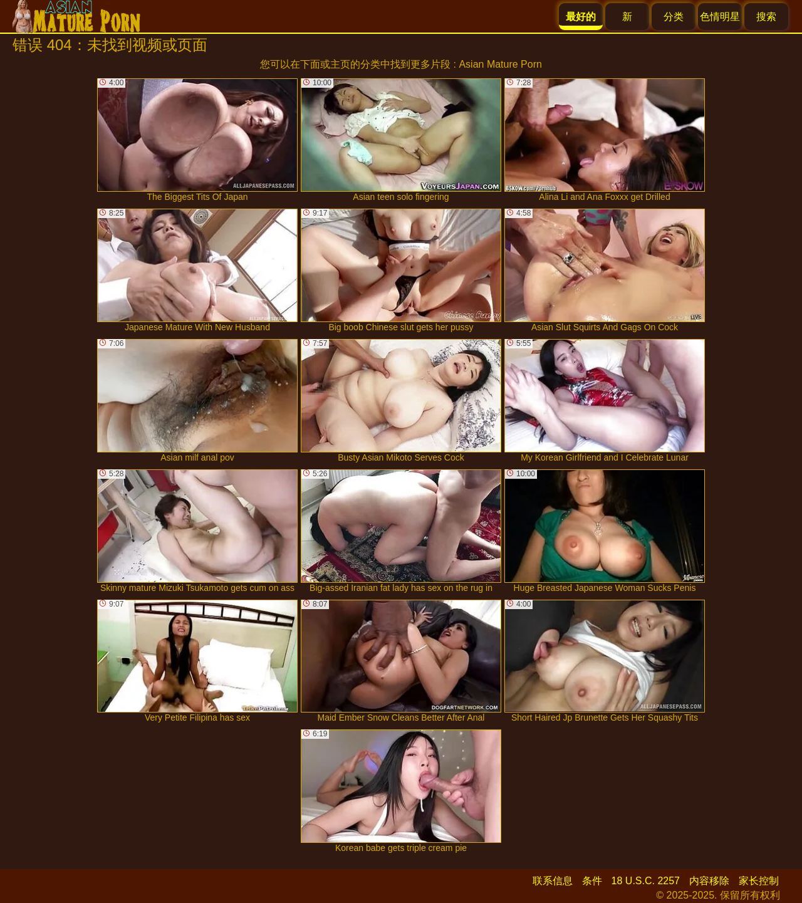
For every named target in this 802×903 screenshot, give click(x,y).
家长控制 (759, 880)
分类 (674, 16)
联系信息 (553, 880)
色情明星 (720, 16)
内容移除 (709, 880)
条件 (592, 880)
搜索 (766, 16)
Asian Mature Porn (500, 64)
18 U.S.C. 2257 (646, 880)
